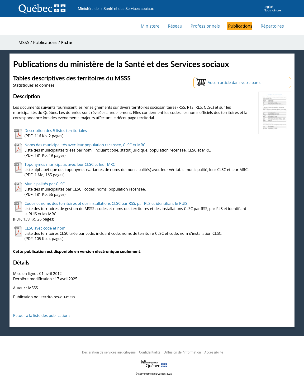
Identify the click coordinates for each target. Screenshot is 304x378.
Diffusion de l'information (182, 352)
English (268, 7)
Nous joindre (272, 10)
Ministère (150, 26)
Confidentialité (149, 352)
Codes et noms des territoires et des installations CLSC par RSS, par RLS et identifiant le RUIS (105, 203)
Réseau (175, 26)
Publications (240, 26)
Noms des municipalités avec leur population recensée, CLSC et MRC (84, 144)
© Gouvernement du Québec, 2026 (154, 374)
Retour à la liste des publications (41, 315)
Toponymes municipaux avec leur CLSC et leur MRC (69, 164)
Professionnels (205, 26)
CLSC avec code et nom (44, 228)
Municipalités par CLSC (44, 184)
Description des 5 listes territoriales (55, 130)
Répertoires (272, 26)
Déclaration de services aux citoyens (109, 352)
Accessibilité (213, 352)
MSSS (24, 42)
